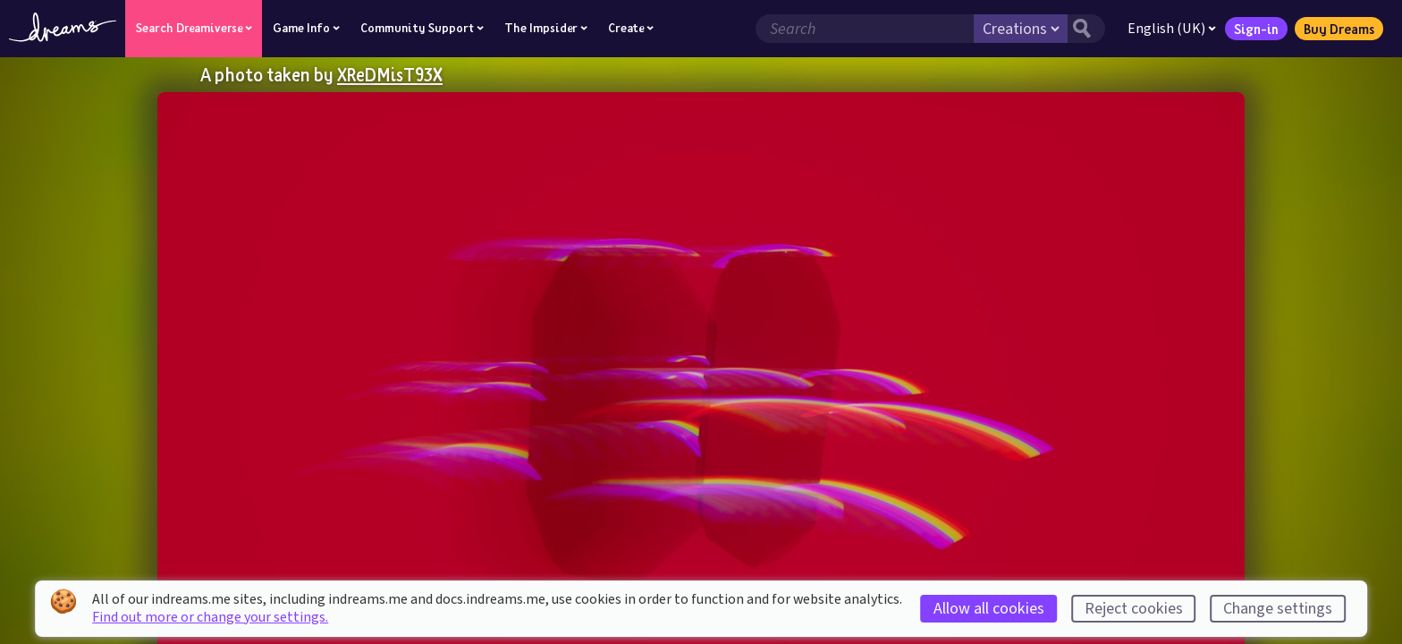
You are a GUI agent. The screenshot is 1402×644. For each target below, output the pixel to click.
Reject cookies (1134, 608)
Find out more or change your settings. (210, 617)
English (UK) (1172, 28)
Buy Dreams (1339, 29)
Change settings (1277, 608)
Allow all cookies (988, 608)
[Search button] (1086, 28)
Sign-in (1256, 29)
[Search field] (865, 28)
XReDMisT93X (390, 74)
